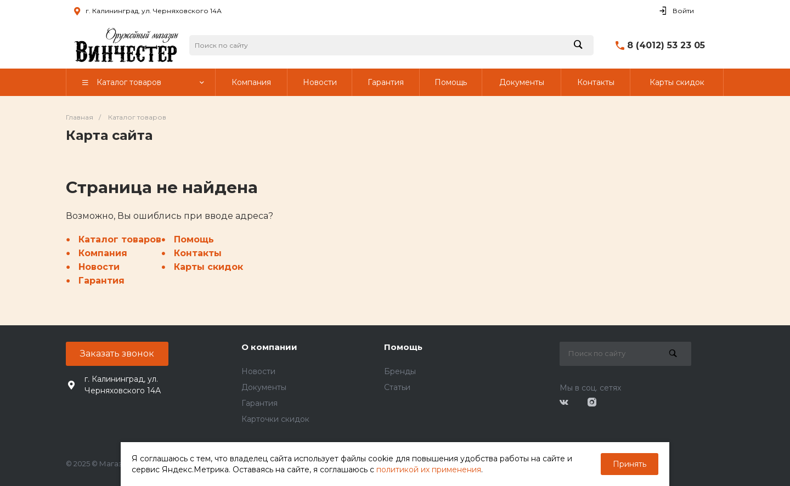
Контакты (198, 253)
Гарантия (101, 280)
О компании (269, 347)
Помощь (194, 239)
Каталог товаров (119, 239)
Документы (263, 387)
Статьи (397, 387)
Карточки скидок (275, 419)
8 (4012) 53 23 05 (666, 45)
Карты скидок (208, 267)
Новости (99, 267)
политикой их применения (428, 469)
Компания (102, 253)
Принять (629, 464)
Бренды (400, 371)
